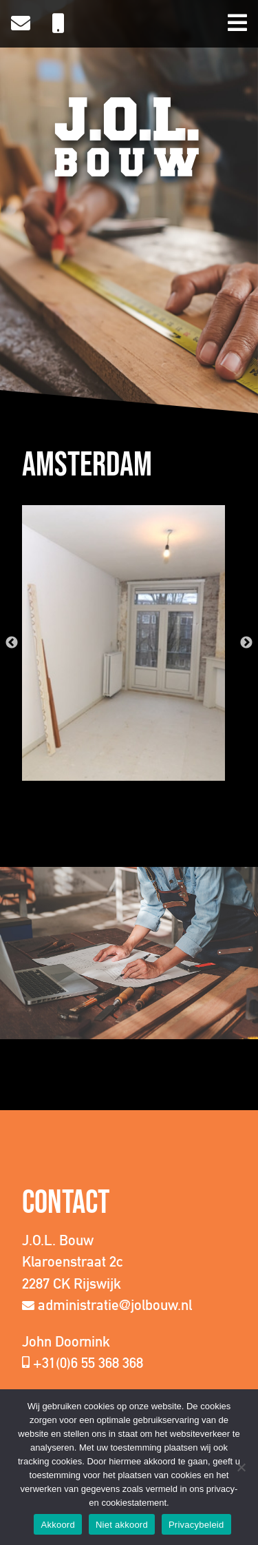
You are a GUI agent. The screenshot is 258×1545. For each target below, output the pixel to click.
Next (246, 643)
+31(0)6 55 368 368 (88, 1362)
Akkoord (57, 1525)
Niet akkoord (122, 1525)
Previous (12, 643)
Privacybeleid (196, 1525)
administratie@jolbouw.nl (115, 1304)
